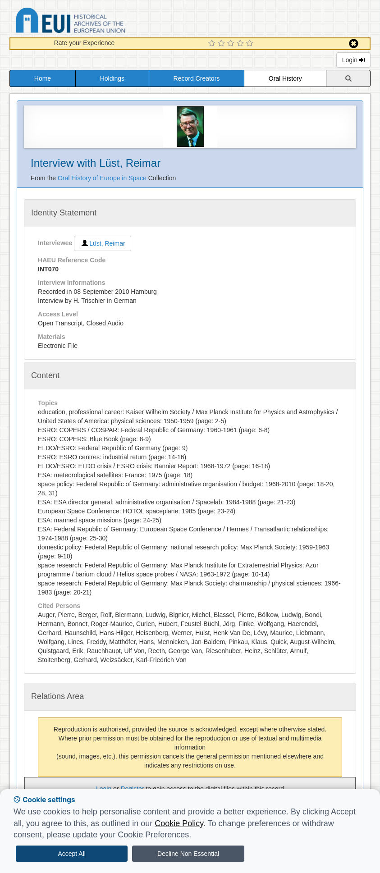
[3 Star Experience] (232, 43)
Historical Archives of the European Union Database (96, 21)
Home (42, 78)
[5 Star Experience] (251, 43)
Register (132, 788)
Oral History (285, 78)
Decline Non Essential (188, 853)
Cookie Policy (179, 823)
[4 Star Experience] (241, 43)
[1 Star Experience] (213, 43)
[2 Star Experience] (222, 43)
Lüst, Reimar (102, 243)
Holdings (112, 78)
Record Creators (197, 78)
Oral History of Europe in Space (103, 178)
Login (353, 60)
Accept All (71, 853)
